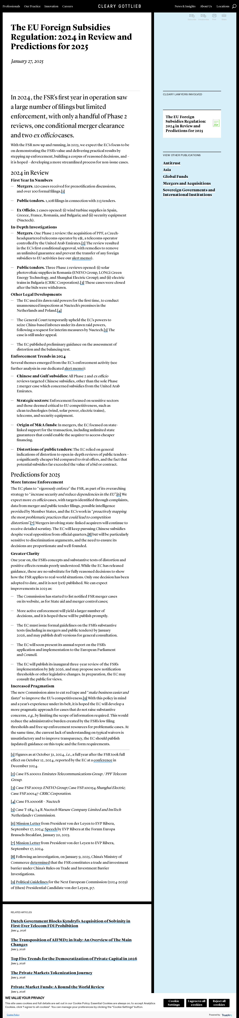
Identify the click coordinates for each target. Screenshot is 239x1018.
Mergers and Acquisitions (187, 245)
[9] (85, 698)
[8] (89, 535)
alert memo (81, 258)
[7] (32, 523)
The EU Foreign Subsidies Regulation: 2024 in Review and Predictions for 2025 (186, 185)
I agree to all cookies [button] (196, 1003)
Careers (67, 6)
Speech (51, 829)
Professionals (11, 6)
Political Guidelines (32, 882)
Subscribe (192, 19)
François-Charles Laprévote (188, 103)
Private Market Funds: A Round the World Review (57, 987)
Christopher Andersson (185, 147)
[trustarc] (226, 1015)
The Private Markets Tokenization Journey (51, 973)
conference (102, 760)
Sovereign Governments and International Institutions (189, 254)
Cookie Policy (13, 1015)
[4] (59, 311)
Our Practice (32, 6)
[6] (119, 495)
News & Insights (185, 6)
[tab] (192, 94)
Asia (167, 231)
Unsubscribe (203, 19)
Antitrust (172, 224)
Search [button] (234, 6)
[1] (63, 191)
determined (40, 863)
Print (214, 19)
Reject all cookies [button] (219, 1003)
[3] (82, 283)
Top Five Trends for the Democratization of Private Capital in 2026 (74, 959)
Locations (223, 6)
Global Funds (175, 238)
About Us (206, 6)
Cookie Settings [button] (174, 1003)
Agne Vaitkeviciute (180, 134)
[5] (106, 330)
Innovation (51, 6)
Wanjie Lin (173, 121)
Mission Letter (28, 824)
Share (224, 19)
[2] (83, 243)
